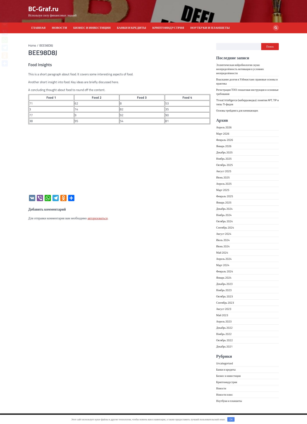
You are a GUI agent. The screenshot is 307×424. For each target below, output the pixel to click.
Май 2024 (222, 252)
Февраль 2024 (224, 271)
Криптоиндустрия (168, 28)
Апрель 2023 (224, 321)
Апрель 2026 (224, 127)
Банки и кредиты (131, 28)
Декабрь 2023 (224, 284)
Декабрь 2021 (224, 346)
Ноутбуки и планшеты (210, 28)
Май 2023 (222, 315)
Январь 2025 (223, 202)
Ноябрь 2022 (224, 334)
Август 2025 (223, 171)
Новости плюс (224, 394)
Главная (38, 28)
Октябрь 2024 (224, 221)
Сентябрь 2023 (225, 303)
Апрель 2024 (224, 259)
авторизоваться (98, 218)
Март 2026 (222, 133)
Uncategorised (224, 363)
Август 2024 (223, 234)
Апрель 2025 (224, 184)
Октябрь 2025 (224, 165)
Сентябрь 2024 (225, 227)
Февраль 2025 (224, 196)
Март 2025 (222, 190)
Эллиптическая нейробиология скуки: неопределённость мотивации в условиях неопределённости (240, 69)
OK (231, 419)
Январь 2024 (223, 277)
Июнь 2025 (223, 177)
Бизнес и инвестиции (92, 28)
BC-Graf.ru (43, 9)
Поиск (270, 46)
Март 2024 (222, 265)
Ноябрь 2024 (224, 215)
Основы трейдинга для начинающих (237, 110)
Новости (59, 28)
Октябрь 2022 (224, 340)
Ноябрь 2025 (224, 159)
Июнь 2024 (223, 246)
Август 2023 (223, 309)
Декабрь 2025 (224, 152)
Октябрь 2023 (224, 296)
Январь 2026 (223, 146)
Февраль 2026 (224, 140)
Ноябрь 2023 (224, 290)
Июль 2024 (223, 240)
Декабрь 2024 (224, 209)
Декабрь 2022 (224, 328)
